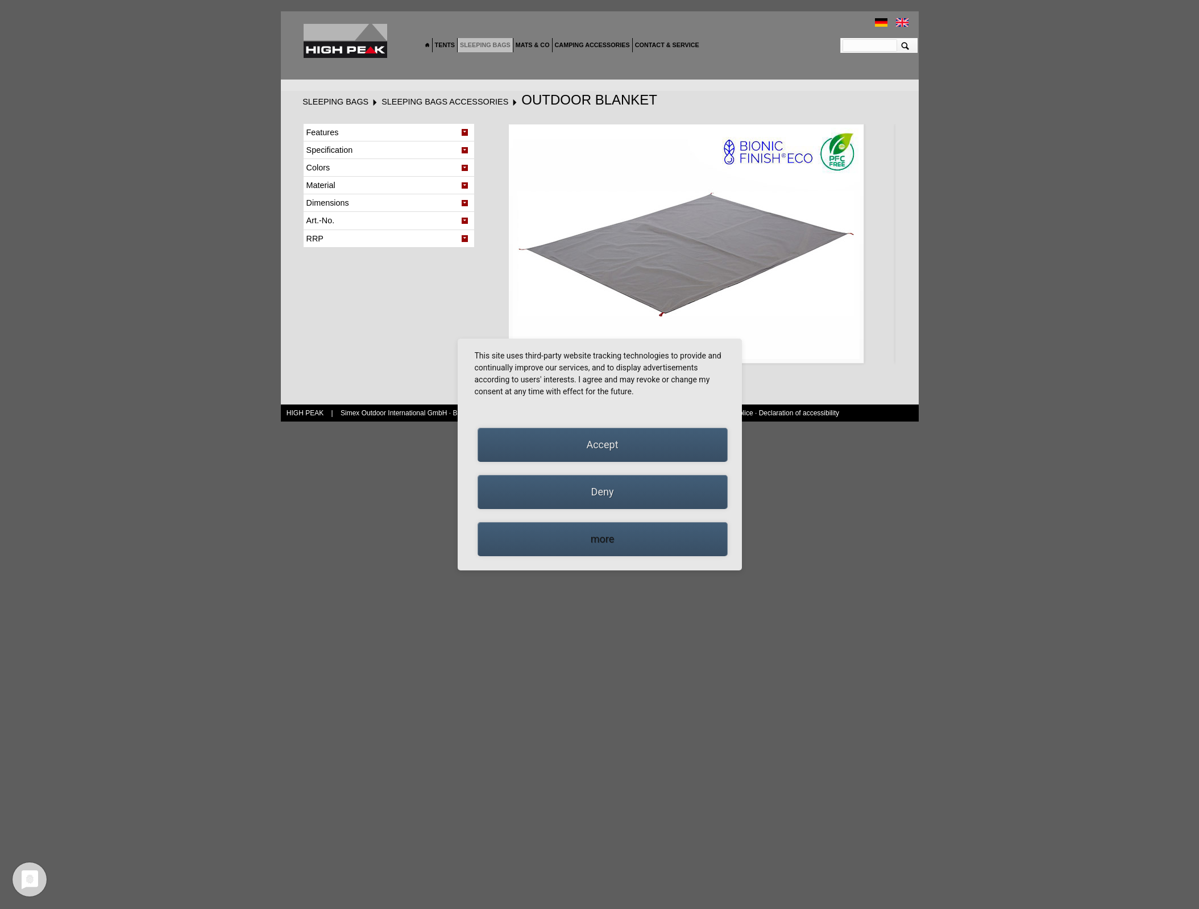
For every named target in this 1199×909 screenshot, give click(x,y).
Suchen (905, 45)
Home (427, 45)
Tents (445, 44)
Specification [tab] (329, 150)
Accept (602, 445)
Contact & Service (667, 44)
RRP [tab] (314, 238)
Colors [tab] (318, 167)
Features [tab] (322, 132)
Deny (602, 492)
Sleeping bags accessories (444, 101)
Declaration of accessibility (799, 413)
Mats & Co (533, 44)
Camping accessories (592, 44)
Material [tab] (320, 185)
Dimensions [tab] (327, 202)
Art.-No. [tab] (320, 220)
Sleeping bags (485, 44)
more (603, 539)
